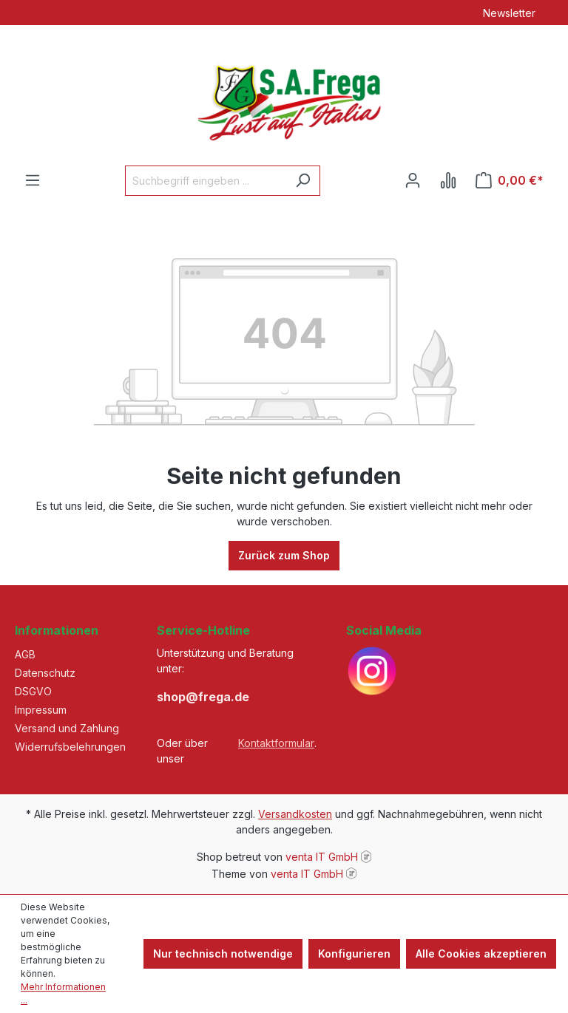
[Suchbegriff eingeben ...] (205, 181)
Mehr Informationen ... (63, 993)
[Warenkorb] (509, 180)
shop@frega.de (203, 696)
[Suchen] (302, 181)
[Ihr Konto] (412, 180)
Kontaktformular (276, 743)
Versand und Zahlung (67, 728)
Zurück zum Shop (284, 555)
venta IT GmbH (321, 856)
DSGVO (33, 691)
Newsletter (509, 13)
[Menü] (32, 180)
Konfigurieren (354, 953)
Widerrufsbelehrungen (70, 746)
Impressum (41, 709)
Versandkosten (295, 814)
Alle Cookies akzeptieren (481, 953)
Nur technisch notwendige (223, 953)
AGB (25, 654)
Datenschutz (45, 672)
